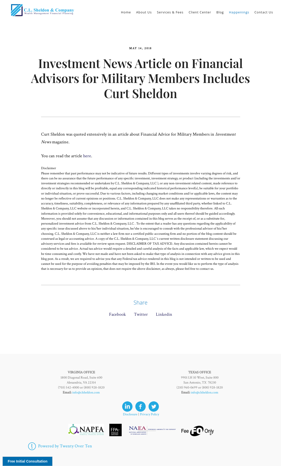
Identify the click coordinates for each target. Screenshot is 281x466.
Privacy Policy (149, 414)
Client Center (200, 12)
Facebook (117, 314)
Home (126, 12)
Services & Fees (170, 12)
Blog (220, 12)
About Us (144, 12)
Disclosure (130, 414)
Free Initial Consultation (27, 461)
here (87, 156)
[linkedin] (127, 406)
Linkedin (164, 314)
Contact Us (263, 12)
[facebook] (140, 406)
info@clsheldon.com (86, 392)
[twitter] (153, 406)
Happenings (239, 12)
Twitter (141, 314)
